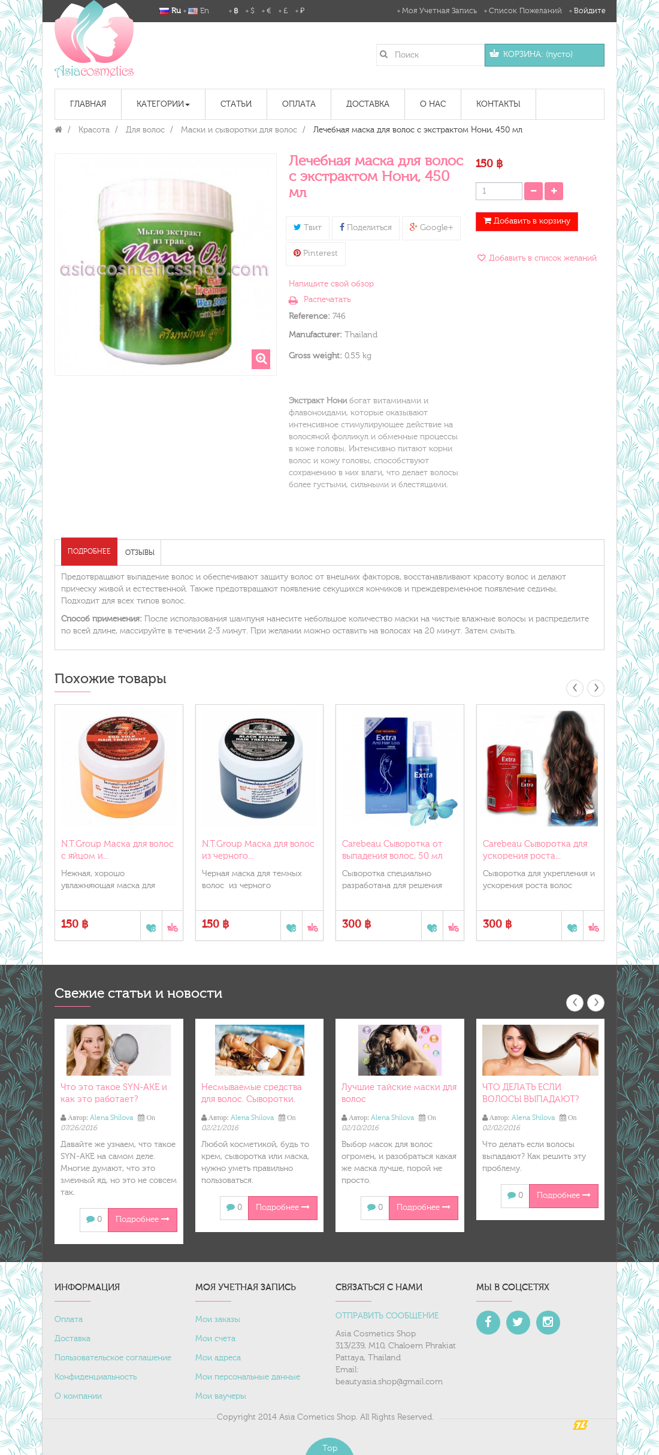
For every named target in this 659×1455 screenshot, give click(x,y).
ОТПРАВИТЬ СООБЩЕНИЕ (387, 1316)
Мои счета (215, 1339)
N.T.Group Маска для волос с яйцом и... (117, 850)
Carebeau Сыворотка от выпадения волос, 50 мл (392, 850)
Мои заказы (217, 1319)
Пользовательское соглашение (113, 1358)
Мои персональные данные (247, 1377)
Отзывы (140, 552)
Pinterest (316, 253)
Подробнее (89, 551)
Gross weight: (315, 356)
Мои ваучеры (220, 1396)
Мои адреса (218, 1358)
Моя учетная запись (439, 11)
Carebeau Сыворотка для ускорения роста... (535, 850)
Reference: (309, 316)
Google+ (431, 228)
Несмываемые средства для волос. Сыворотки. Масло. (251, 1099)
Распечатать (327, 299)
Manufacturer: (315, 335)
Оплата (69, 1319)
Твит (308, 228)
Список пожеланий (525, 11)
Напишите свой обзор (331, 284)
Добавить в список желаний (541, 258)
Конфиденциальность (96, 1377)
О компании (78, 1396)
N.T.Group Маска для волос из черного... (258, 850)
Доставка (72, 1339)
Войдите (590, 11)
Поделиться (366, 228)
